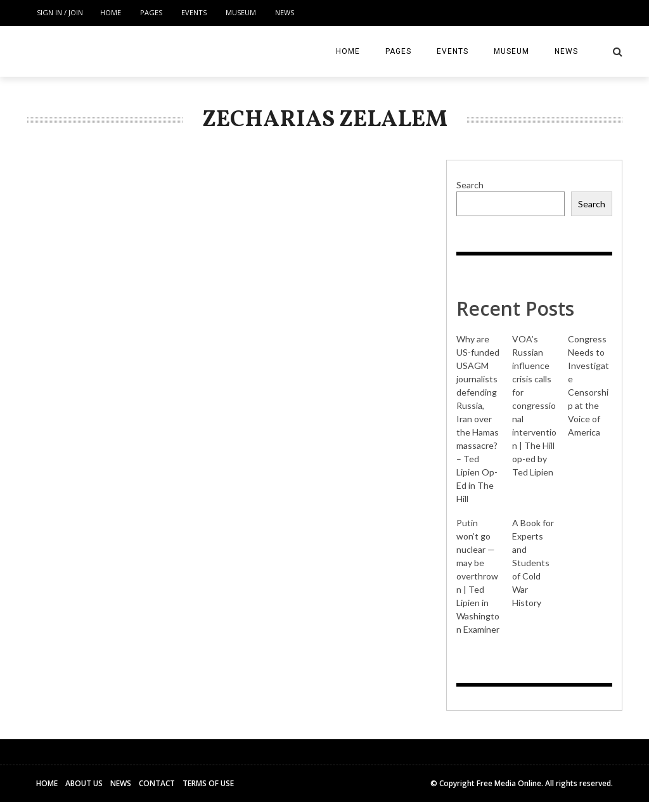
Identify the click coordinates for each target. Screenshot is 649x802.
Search (470, 184)
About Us (84, 783)
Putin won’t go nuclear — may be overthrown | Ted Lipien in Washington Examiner (477, 576)
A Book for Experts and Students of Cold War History (533, 562)
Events (194, 12)
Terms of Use (208, 783)
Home (110, 12)
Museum (241, 12)
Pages (151, 12)
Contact (157, 783)
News (284, 12)
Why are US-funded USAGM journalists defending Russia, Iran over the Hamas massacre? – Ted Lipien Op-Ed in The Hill (477, 418)
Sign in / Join (60, 12)
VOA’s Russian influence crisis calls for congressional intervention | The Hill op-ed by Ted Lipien (534, 405)
